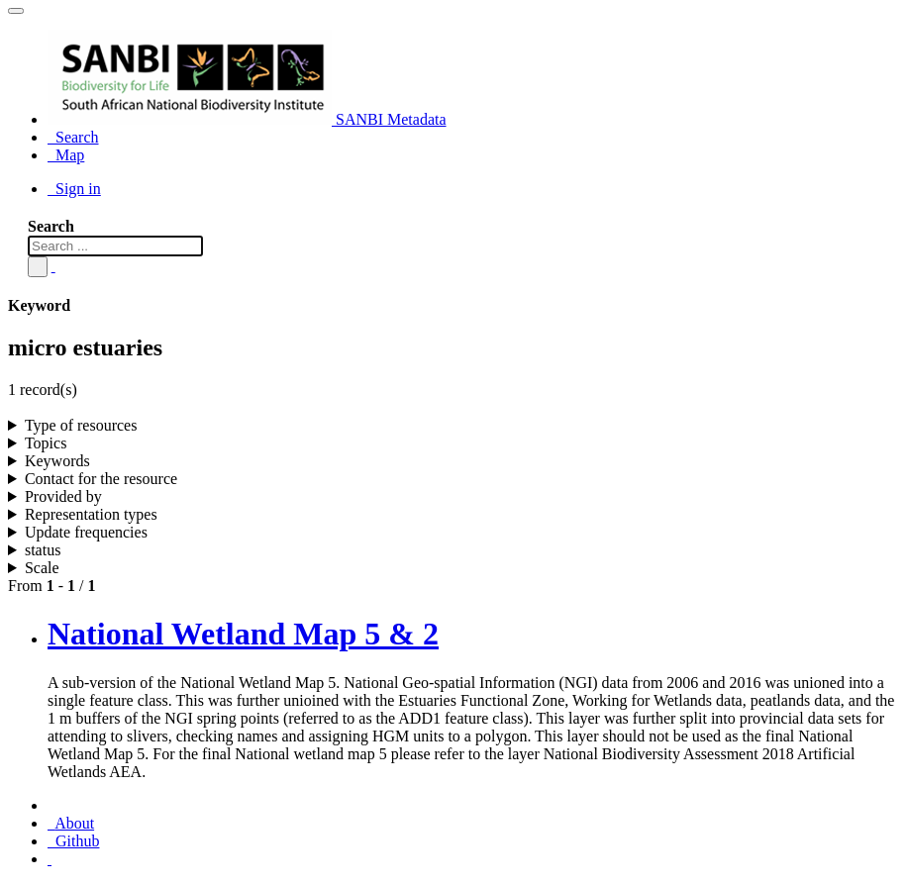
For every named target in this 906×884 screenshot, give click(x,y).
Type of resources (81, 425)
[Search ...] (115, 246)
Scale (42, 567)
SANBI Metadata (247, 119)
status (42, 549)
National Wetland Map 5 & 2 (243, 633)
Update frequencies (86, 532)
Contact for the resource (101, 478)
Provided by (63, 496)
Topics (45, 443)
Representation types (91, 514)
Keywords (57, 460)
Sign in (74, 188)
